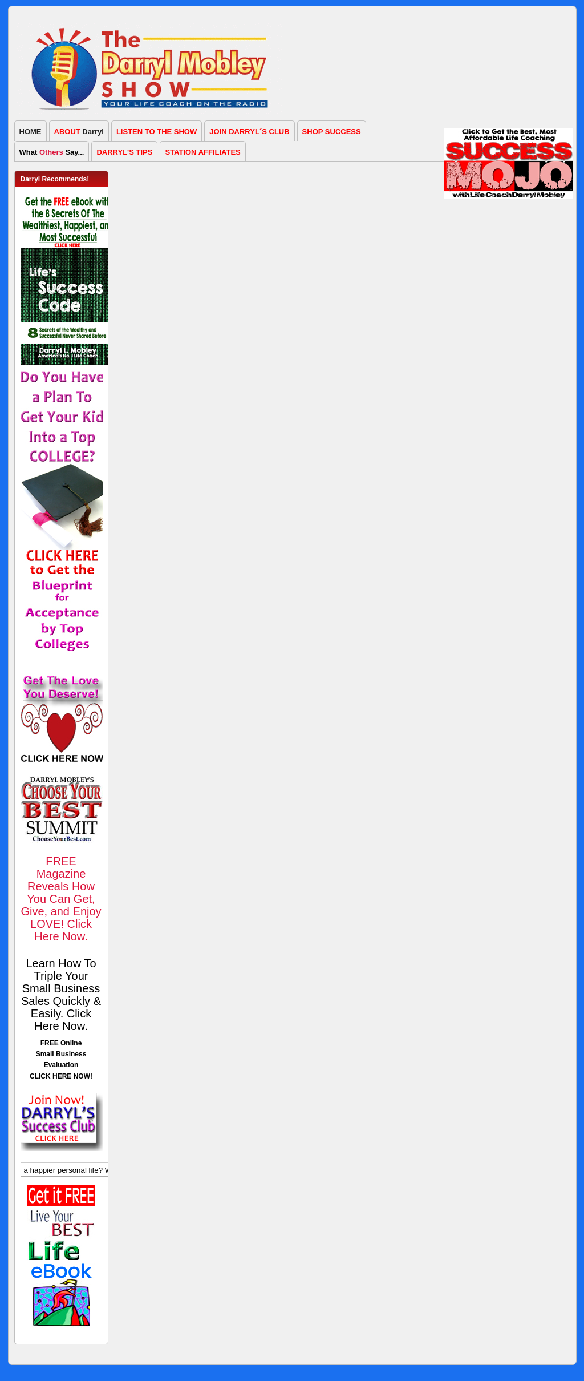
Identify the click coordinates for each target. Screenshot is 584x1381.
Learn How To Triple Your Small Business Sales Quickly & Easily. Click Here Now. (61, 994)
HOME (30, 131)
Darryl (79, 131)
